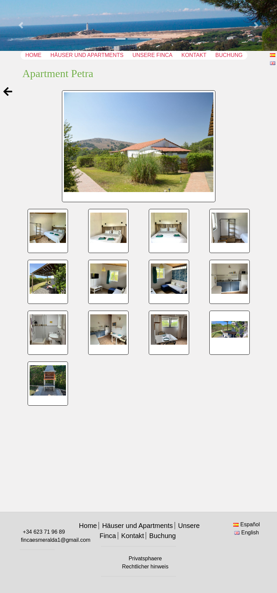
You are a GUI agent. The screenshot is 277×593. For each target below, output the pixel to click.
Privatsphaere (145, 558)
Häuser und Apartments (87, 55)
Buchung (229, 55)
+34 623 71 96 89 (44, 532)
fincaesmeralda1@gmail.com (56, 540)
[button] (20, 25)
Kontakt (193, 55)
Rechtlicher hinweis (145, 566)
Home (33, 55)
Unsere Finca (152, 55)
